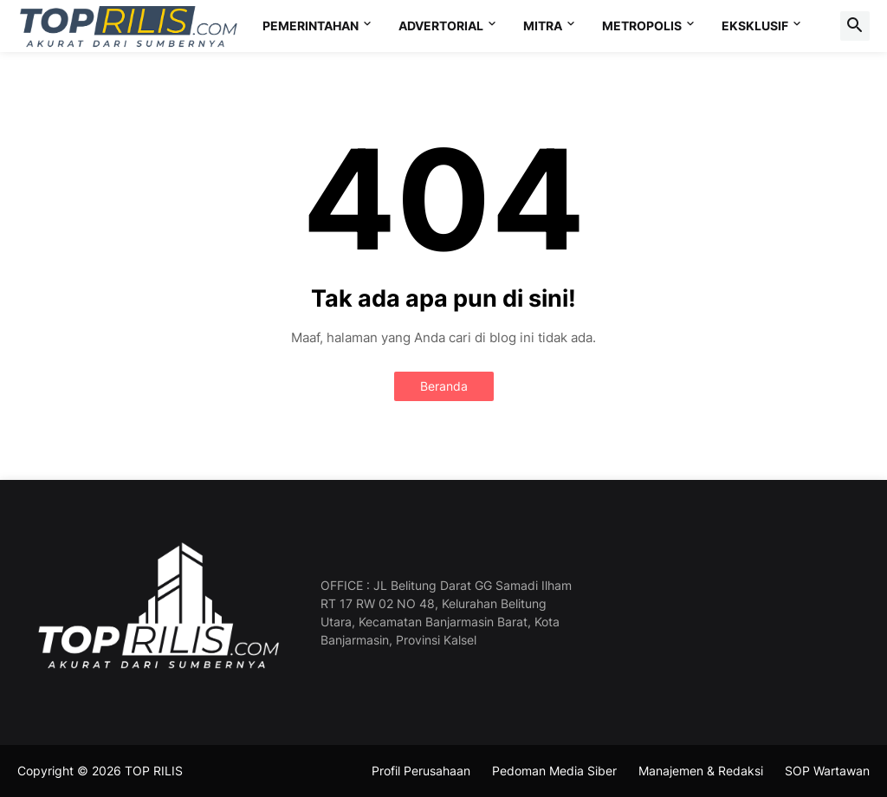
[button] (855, 26)
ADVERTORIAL (440, 25)
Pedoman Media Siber (554, 770)
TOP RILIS (154, 770)
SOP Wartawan (827, 770)
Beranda (444, 386)
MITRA (542, 25)
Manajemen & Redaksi (700, 770)
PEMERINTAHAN (310, 25)
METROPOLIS (642, 25)
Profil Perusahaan (421, 770)
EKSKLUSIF (755, 25)
